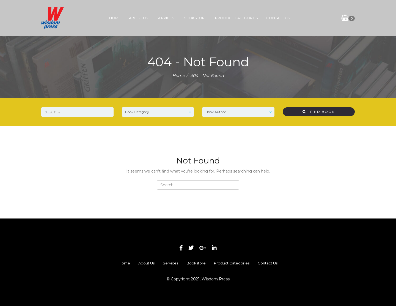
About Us (138, 18)
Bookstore (195, 18)
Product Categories (236, 18)
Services (165, 18)
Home (115, 18)
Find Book (318, 112)
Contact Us (278, 18)
